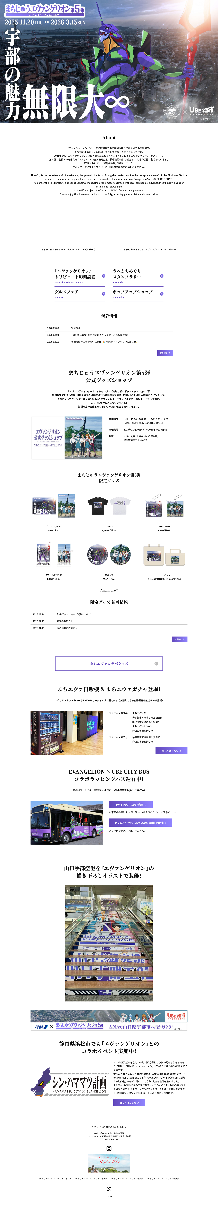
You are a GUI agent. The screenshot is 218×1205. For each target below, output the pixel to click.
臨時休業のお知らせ (67, 628)
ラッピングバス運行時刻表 (129, 804)
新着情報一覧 (165, 353)
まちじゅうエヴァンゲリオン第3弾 (127, 1178)
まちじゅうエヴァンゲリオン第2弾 (91, 1178)
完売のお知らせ (65, 621)
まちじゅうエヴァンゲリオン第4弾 (163, 1178)
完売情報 (76, 328)
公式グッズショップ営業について (74, 614)
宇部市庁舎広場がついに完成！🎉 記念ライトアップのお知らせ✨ (105, 341)
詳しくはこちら (170, 750)
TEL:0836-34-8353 (109, 1139)
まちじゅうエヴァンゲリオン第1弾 (55, 1178)
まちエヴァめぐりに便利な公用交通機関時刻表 (139, 822)
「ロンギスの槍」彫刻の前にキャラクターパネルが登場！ (99, 335)
